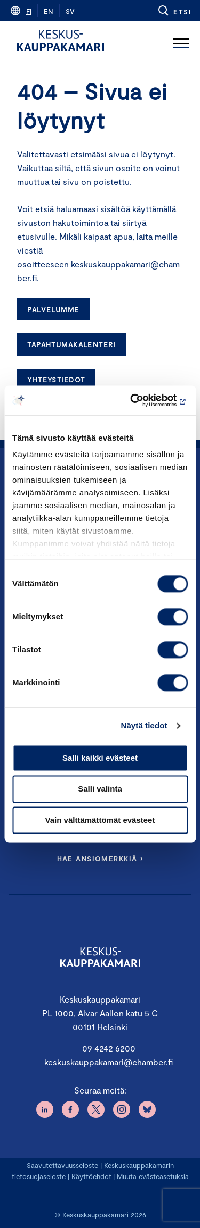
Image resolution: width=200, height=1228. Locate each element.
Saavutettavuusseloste (62, 1165)
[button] (174, 10)
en (48, 11)
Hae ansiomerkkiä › (100, 858)
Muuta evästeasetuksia (153, 1176)
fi (28, 11)
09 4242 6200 (108, 1048)
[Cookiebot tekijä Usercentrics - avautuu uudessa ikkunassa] (142, 400)
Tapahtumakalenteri (71, 344)
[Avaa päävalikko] (181, 40)
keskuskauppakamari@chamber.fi (108, 1062)
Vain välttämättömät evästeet (100, 820)
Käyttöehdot (91, 1176)
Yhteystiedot (56, 379)
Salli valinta (100, 789)
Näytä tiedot (144, 725)
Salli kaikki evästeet (100, 757)
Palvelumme (53, 309)
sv (70, 11)
